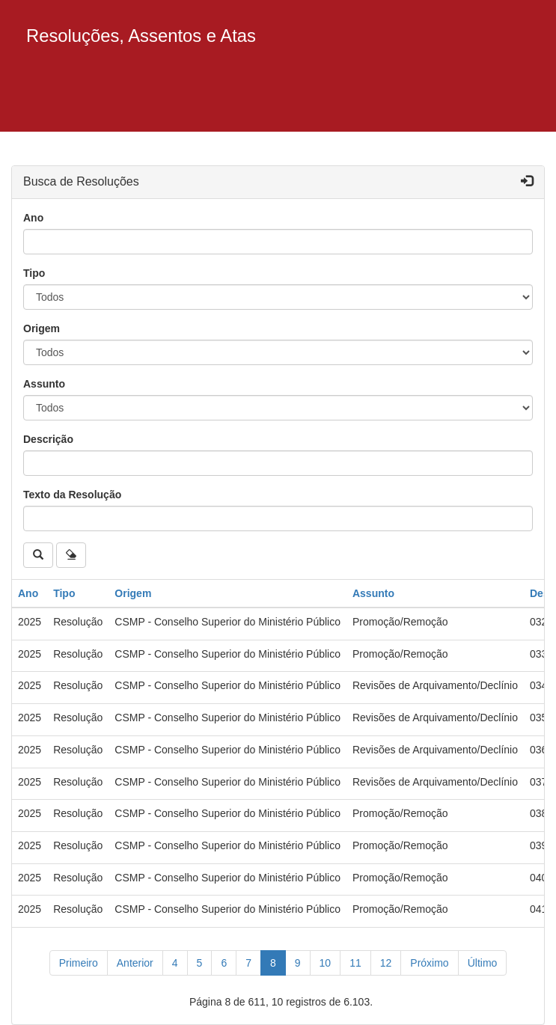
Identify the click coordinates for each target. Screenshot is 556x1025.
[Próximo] (429, 963)
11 (355, 963)
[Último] (482, 963)
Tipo (34, 273)
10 (326, 963)
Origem (41, 328)
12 (386, 963)
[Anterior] (135, 963)
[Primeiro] (78, 963)
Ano (33, 218)
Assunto (44, 384)
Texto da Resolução (72, 495)
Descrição (48, 439)
